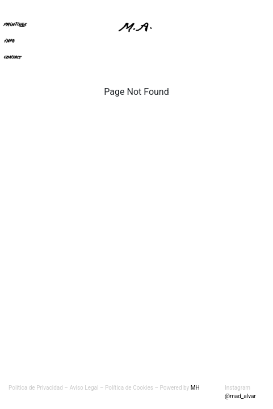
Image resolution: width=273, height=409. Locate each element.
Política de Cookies (130, 388)
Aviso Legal (83, 388)
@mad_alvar (240, 396)
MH (195, 388)
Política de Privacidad (36, 388)
